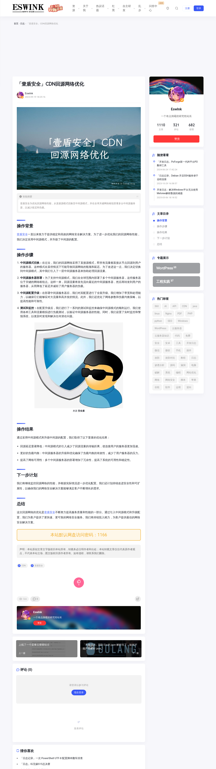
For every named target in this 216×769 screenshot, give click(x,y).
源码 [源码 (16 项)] (172, 365)
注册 (187, 8)
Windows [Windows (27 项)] (183, 321)
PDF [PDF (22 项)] (179, 313)
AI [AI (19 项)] (165, 306)
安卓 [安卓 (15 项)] (167, 343)
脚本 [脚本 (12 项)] (183, 380)
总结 (159, 244)
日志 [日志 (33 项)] (193, 357)
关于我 (87, 8)
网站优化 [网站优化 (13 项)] (191, 372)
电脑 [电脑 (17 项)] (193, 365)
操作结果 (162, 232)
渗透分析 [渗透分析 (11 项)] (159, 365)
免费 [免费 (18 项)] (188, 335)
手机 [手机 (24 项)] (178, 350)
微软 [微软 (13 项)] (167, 350)
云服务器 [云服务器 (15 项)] (177, 328)
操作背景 (162, 220)
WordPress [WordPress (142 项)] (160, 328)
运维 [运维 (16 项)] (178, 387)
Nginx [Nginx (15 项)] (168, 313)
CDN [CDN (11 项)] (184, 306)
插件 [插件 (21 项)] (189, 350)
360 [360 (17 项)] (157, 306)
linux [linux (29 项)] (157, 313)
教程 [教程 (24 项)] (183, 357)
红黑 (115, 8)
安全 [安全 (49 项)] (157, 343)
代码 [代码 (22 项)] (177, 335)
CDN (24, 565)
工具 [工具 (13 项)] (178, 343)
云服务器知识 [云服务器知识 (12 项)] (162, 335)
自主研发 (128, 8)
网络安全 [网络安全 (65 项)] (170, 380)
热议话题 (102, 8)
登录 (198, 8)
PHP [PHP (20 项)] (190, 313)
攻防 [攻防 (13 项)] (157, 357)
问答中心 (155, 7)
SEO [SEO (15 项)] (170, 321)
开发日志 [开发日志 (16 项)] (191, 343)
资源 (75, 8)
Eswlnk (37, 612)
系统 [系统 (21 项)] (167, 372)
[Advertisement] (108, 51)
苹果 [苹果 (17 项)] (193, 380)
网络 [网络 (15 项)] (157, 380)
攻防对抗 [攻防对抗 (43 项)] (170, 357)
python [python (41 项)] (158, 321)
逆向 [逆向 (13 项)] (189, 387)
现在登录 (79, 692)
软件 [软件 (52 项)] (167, 387)
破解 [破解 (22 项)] (157, 372)
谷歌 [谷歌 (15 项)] (157, 387)
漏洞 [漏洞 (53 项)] (183, 365)
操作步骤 (162, 226)
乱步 (141, 8)
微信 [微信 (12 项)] (157, 350)
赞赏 (40, 623)
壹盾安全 (22, 234)
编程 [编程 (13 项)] (178, 372)
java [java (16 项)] (195, 306)
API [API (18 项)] (174, 306)
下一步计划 (163, 238)
